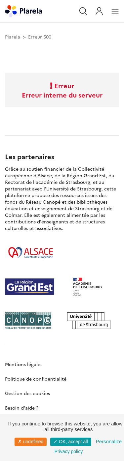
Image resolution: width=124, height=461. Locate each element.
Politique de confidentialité (35, 378)
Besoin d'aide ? (21, 407)
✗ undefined (30, 441)
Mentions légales (23, 364)
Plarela (12, 36)
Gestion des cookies (27, 393)
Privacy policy (69, 451)
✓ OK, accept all (71, 441)
